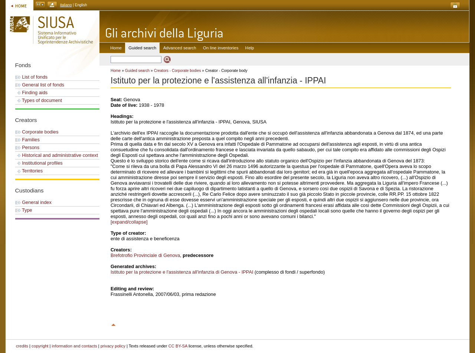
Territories (29, 171)
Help (249, 48)
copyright (40, 346)
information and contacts (74, 346)
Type (23, 210)
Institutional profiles (39, 163)
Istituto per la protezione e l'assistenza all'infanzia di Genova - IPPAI (182, 272)
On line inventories (220, 48)
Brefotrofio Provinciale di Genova (145, 255)
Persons (27, 147)
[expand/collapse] (129, 222)
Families (27, 139)
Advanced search (179, 48)
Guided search (137, 71)
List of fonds (31, 77)
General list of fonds (39, 85)
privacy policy (113, 346)
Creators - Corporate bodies (177, 71)
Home (116, 48)
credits (22, 346)
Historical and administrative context (56, 155)
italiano (66, 5)
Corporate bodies (37, 132)
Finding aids (31, 92)
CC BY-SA (177, 346)
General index (33, 202)
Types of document (38, 100)
